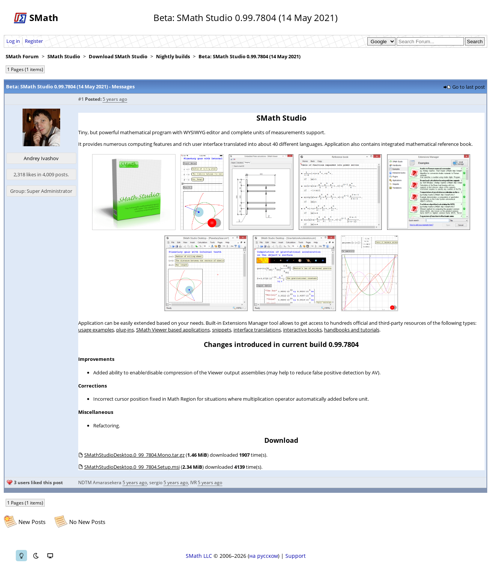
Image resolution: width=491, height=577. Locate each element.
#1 (81, 99)
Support (295, 555)
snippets (221, 329)
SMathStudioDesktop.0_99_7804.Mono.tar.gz (134, 454)
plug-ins (125, 329)
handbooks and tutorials (351, 329)
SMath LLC (199, 555)
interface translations (257, 329)
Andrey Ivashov (41, 158)
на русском (263, 555)
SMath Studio (63, 56)
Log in (13, 41)
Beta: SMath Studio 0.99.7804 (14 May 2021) (249, 56)
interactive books (302, 329)
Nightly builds (173, 56)
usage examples (96, 329)
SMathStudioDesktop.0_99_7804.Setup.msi (132, 466)
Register (34, 41)
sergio (155, 482)
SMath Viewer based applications (173, 329)
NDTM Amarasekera (99, 482)
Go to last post (468, 86)
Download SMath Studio (118, 56)
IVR (193, 482)
